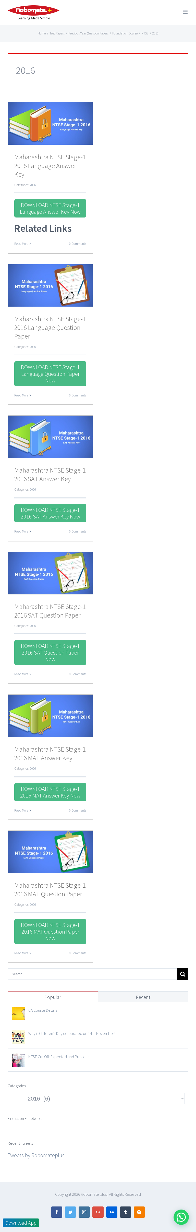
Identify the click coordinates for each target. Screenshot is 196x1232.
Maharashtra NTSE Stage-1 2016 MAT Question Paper (50, 889)
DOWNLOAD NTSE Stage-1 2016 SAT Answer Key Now (50, 513)
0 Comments (77, 243)
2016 (33, 185)
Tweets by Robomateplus (36, 1155)
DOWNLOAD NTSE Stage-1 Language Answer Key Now (50, 208)
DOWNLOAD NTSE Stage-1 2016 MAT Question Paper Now (50, 931)
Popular (52, 997)
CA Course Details (42, 1010)
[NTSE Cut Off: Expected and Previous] (18, 1058)
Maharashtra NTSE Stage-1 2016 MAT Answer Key (50, 753)
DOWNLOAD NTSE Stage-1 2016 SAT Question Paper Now (50, 652)
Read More (21, 243)
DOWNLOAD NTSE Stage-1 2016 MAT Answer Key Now (50, 792)
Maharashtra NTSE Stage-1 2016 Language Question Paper (50, 327)
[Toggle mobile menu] (185, 11)
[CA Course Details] (18, 1011)
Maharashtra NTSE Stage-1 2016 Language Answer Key (50, 165)
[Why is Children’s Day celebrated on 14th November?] (18, 1034)
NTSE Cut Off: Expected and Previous (58, 1056)
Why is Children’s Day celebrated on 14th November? (72, 1033)
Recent (143, 997)
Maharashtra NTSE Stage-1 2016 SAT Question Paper (50, 610)
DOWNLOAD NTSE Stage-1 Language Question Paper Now (50, 374)
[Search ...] (92, 974)
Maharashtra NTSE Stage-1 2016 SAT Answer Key (50, 474)
